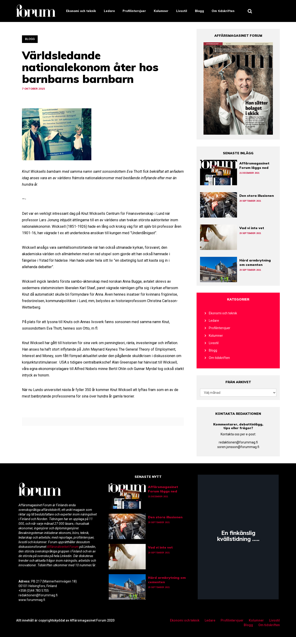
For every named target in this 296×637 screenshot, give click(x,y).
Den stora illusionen (256, 196)
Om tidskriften (223, 11)
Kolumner (161, 11)
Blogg (199, 11)
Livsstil (181, 11)
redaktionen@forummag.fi (238, 442)
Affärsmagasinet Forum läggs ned (254, 165)
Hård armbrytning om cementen (255, 262)
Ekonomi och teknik (81, 11)
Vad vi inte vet (251, 228)
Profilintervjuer (134, 11)
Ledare (109, 11)
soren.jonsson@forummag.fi (238, 447)
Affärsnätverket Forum (63, 547)
